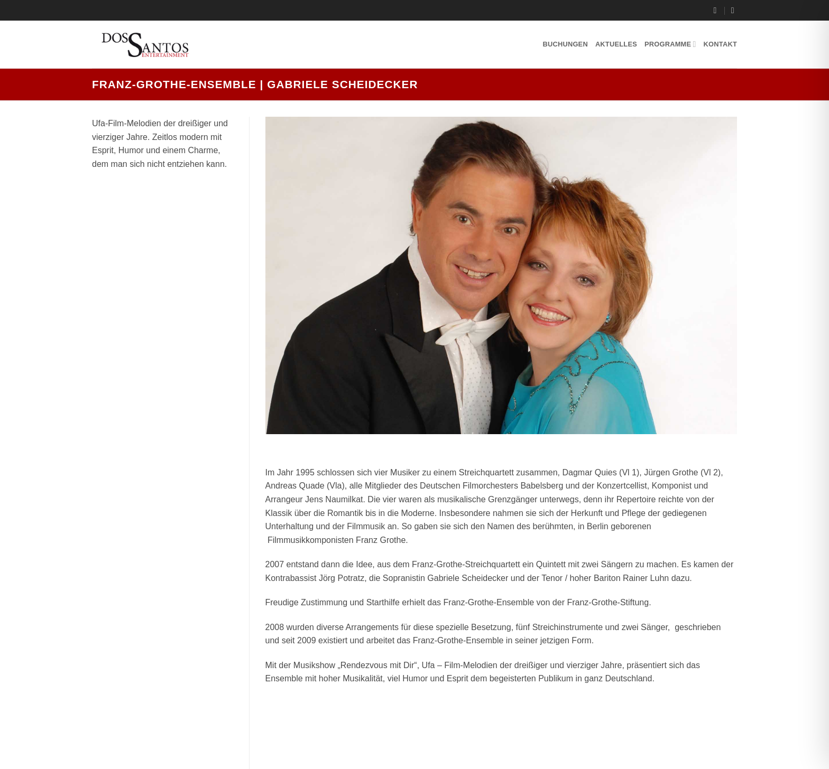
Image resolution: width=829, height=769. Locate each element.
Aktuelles (616, 44)
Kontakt (720, 44)
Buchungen (564, 44)
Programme (670, 44)
